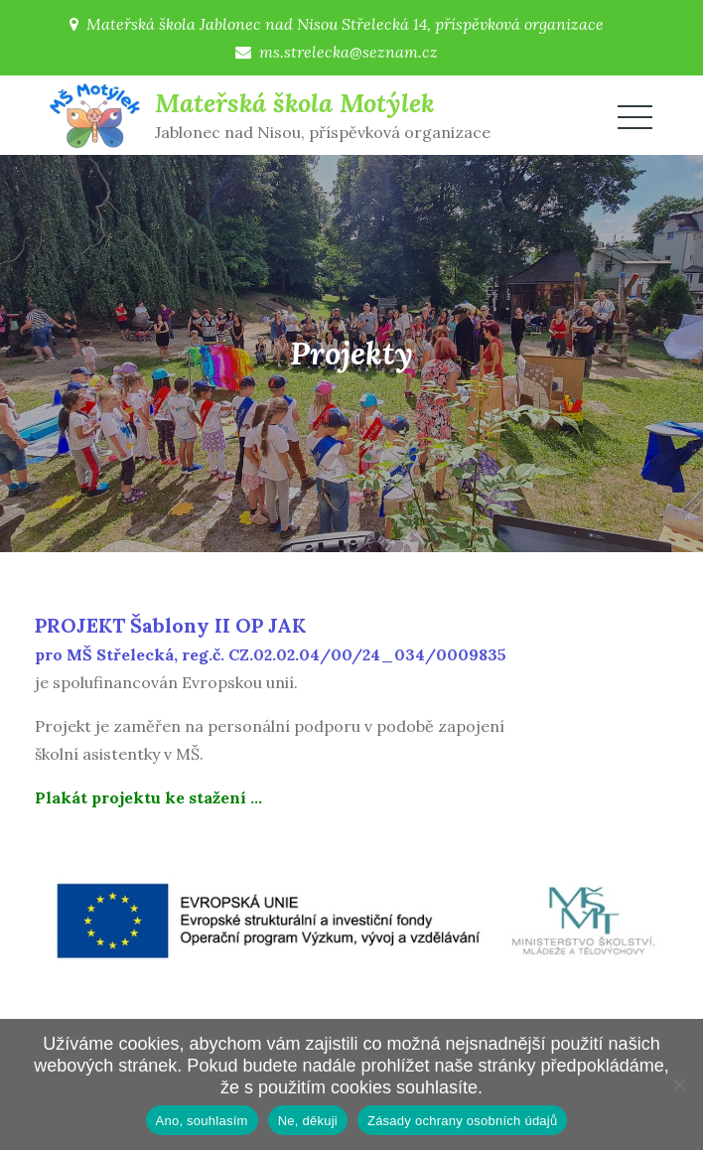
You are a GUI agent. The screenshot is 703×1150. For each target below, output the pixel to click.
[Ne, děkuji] (678, 1084)
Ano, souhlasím (202, 1120)
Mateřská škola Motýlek (294, 102)
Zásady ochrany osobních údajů (462, 1120)
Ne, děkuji (308, 1120)
